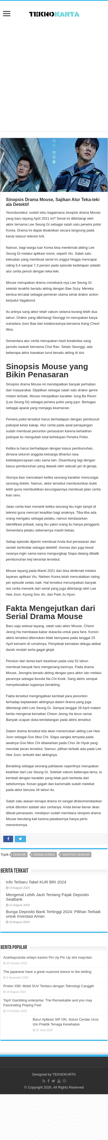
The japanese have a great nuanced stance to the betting (47, 972)
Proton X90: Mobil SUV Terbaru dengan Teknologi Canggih (48, 986)
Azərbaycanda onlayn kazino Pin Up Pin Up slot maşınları (47, 957)
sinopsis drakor (76, 854)
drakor (19, 854)
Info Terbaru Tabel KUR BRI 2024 (36, 882)
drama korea (44, 854)
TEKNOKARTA (64, 1074)
